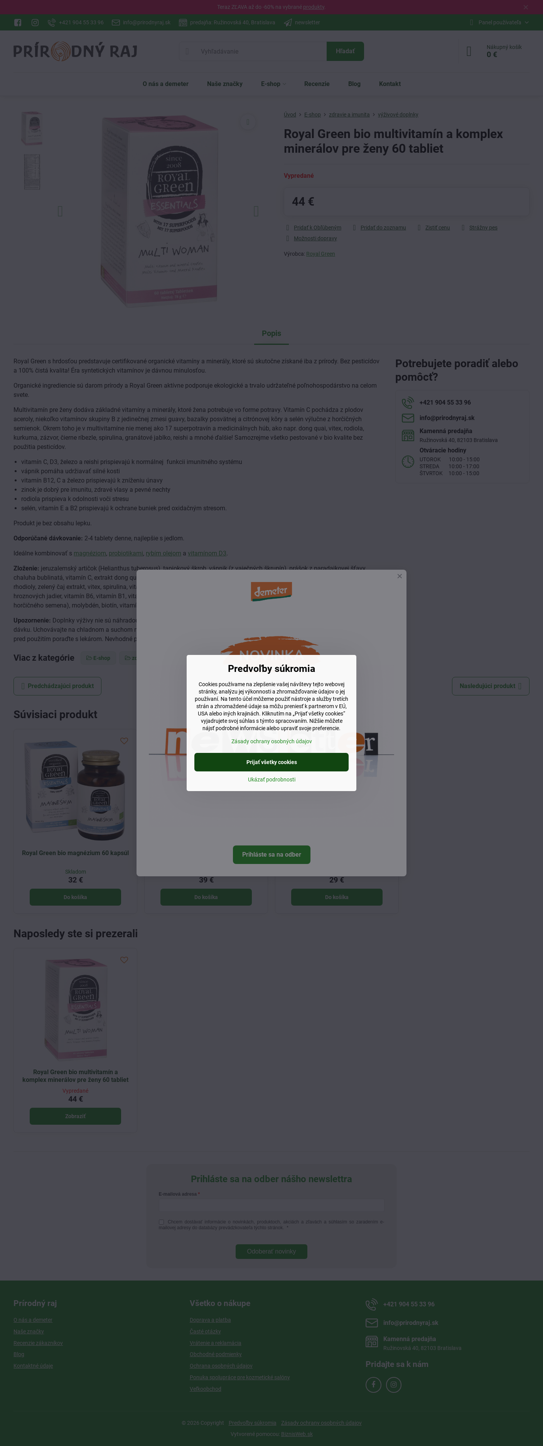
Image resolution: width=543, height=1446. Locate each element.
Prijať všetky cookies (271, 762)
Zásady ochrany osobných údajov (271, 741)
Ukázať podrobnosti (271, 779)
